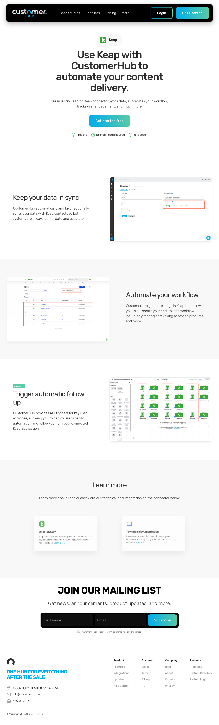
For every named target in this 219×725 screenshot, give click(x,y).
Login (145, 666)
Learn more (64, 536)
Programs (196, 666)
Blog (168, 666)
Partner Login (198, 679)
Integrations (121, 673)
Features (93, 13)
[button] (125, 13)
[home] (29, 13)
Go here (149, 536)
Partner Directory (201, 673)
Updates (118, 679)
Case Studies (70, 13)
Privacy (170, 685)
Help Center (121, 685)
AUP (144, 685)
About (169, 673)
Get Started (192, 13)
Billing (146, 679)
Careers (170, 679)
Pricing (110, 13)
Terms (145, 673)
